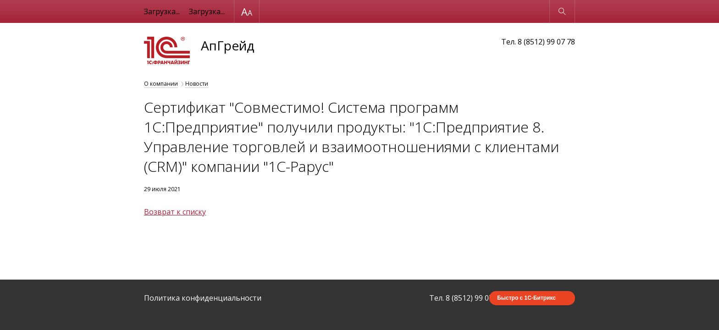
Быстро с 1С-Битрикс (526, 298)
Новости (196, 84)
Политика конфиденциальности (202, 298)
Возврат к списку (175, 212)
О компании (161, 84)
